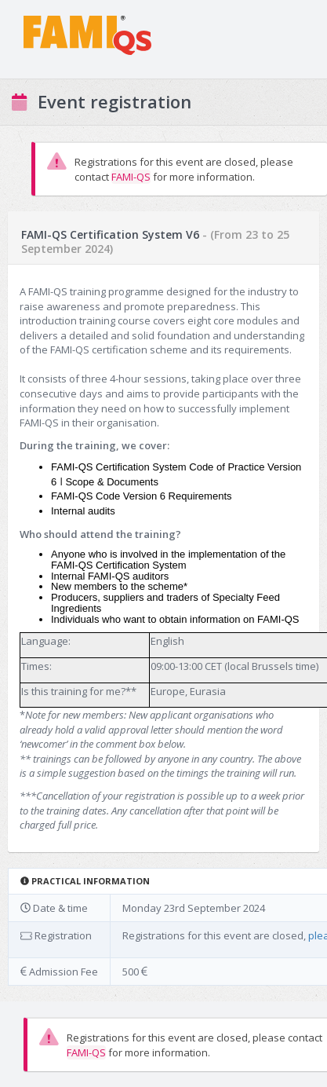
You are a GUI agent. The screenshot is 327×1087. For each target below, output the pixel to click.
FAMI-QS (131, 177)
